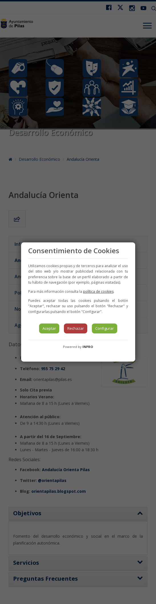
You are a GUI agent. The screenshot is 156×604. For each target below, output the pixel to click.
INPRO (87, 347)
